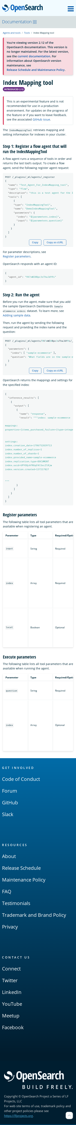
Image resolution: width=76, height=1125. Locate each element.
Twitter (10, 981)
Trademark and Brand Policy (34, 915)
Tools (27, 32)
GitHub (10, 803)
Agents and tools (11, 32)
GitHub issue (41, 119)
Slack (7, 815)
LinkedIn (11, 992)
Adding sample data (16, 316)
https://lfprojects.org (18, 1116)
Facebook (13, 1028)
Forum (9, 791)
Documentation (19, 22)
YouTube (12, 1004)
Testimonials (16, 904)
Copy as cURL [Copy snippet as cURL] (55, 242)
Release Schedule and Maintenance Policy (36, 70)
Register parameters (17, 257)
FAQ (6, 892)
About (9, 857)
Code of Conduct (21, 779)
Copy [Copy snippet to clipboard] (35, 242)
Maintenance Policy (23, 880)
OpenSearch (23, 8)
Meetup (10, 1016)
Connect (11, 969)
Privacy (10, 927)
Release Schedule (21, 868)
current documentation (34, 56)
